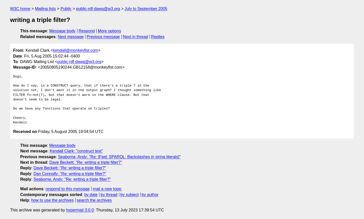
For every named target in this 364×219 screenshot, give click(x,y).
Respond (87, 31)
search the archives (94, 200)
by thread (109, 195)
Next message (71, 37)
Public (66, 9)
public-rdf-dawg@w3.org (98, 9)
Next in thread (135, 37)
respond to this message (67, 189)
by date (90, 195)
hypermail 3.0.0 (80, 210)
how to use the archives (52, 200)
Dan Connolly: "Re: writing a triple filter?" (69, 174)
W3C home (20, 9)
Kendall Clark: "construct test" (76, 151)
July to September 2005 (146, 9)
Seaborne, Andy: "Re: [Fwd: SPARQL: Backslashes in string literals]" (119, 157)
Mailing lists (45, 9)
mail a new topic (107, 189)
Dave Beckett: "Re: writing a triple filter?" (86, 162)
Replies (158, 37)
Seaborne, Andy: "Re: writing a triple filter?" (72, 179)
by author (150, 195)
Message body (62, 31)
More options (109, 31)
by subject (129, 195)
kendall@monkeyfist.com (75, 50)
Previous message (103, 37)
